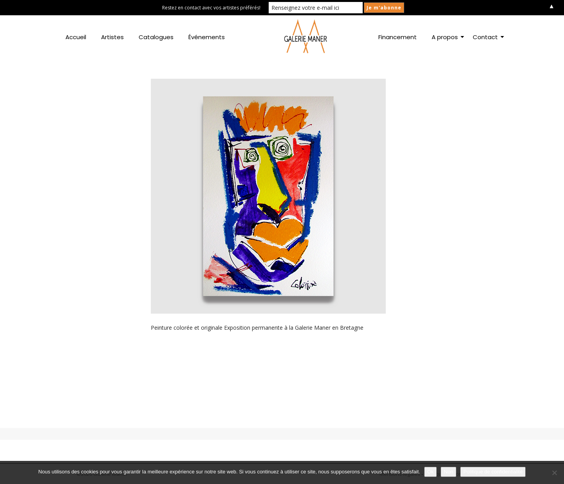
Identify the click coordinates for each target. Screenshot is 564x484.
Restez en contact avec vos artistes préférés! (211, 7)
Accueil (75, 37)
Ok (430, 472)
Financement (397, 37)
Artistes (112, 37)
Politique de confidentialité (492, 472)
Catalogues (156, 37)
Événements (206, 37)
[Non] (554, 473)
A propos (446, 37)
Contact (487, 37)
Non (448, 472)
